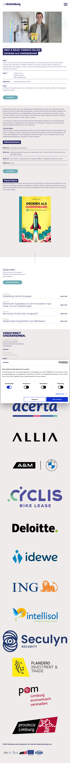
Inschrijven (10, 97)
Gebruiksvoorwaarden (10, 342)
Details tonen (60, 394)
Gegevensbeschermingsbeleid (13, 344)
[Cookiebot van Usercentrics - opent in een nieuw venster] (60, 362)
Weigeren (35, 399)
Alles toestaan (57, 399)
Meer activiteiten (12, 282)
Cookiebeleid (7, 346)
